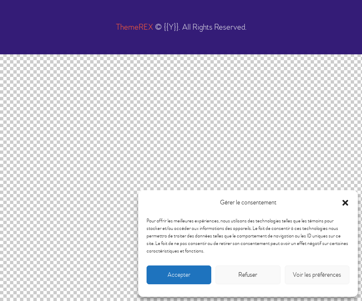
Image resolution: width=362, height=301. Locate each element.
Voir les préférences (317, 275)
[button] (345, 203)
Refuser (247, 275)
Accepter (178, 275)
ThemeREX (134, 27)
